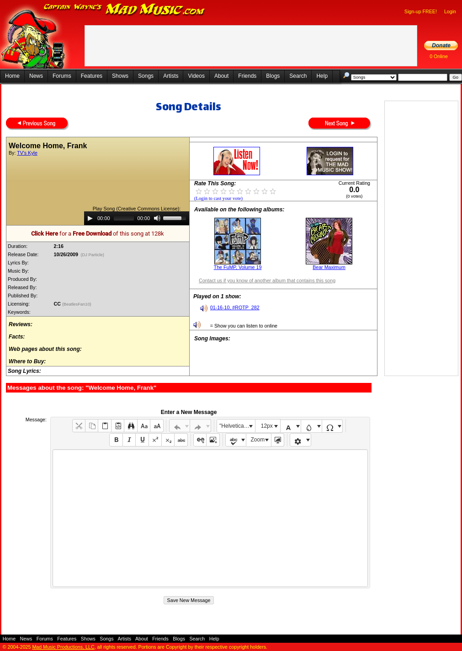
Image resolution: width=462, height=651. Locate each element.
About (221, 76)
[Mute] (157, 218)
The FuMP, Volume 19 (238, 267)
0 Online (439, 56)
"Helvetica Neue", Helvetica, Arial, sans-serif (237, 426)
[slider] (124, 218)
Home (12, 76)
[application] (136, 218)
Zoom (258, 439)
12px (267, 426)
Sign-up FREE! (420, 11)
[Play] (90, 218)
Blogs (273, 76)
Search (298, 76)
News (36, 76)
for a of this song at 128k (97, 233)
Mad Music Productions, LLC (63, 647)
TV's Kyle (27, 153)
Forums (62, 76)
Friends (247, 76)
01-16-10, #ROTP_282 (235, 307)
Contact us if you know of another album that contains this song (267, 280)
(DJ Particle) (93, 255)
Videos (196, 76)
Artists (170, 76)
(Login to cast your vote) (218, 198)
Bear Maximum (329, 267)
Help (322, 76)
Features (91, 76)
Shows (120, 76)
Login (450, 11)
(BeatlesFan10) (77, 304)
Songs (146, 76)
